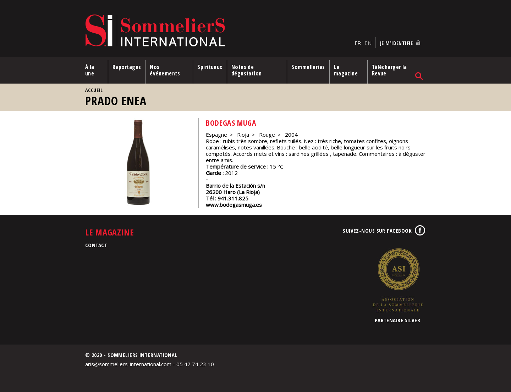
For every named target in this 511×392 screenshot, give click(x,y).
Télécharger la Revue (389, 70)
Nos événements (165, 70)
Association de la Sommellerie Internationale (397, 280)
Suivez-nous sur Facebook (377, 230)
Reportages (126, 67)
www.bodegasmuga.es (234, 204)
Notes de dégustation (246, 70)
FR (358, 42)
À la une (89, 70)
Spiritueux (209, 67)
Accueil (94, 90)
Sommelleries (308, 67)
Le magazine (346, 70)
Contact (96, 245)
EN (368, 42)
